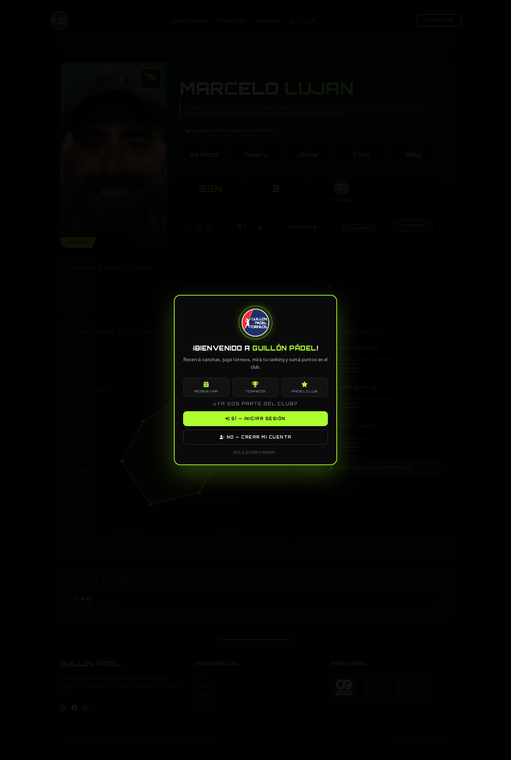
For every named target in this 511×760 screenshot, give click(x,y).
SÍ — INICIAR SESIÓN (255, 418)
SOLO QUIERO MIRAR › (255, 452)
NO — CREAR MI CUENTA (256, 437)
